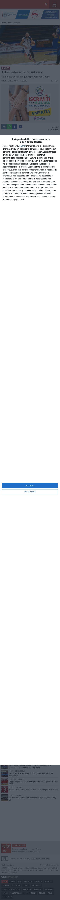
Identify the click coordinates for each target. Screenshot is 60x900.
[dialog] (30, 450)
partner (22, 146)
